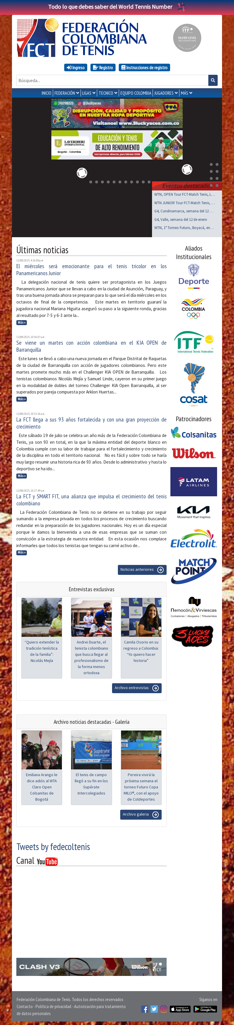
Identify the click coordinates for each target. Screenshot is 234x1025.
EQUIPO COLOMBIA (136, 93)
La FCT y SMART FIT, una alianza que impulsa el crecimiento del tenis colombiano (91, 498)
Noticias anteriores (142, 568)
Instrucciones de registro (144, 67)
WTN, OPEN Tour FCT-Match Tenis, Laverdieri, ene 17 (184, 193)
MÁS (184, 93)
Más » (22, 321)
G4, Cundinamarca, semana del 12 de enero (184, 209)
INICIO (46, 93)
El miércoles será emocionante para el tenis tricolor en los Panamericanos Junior (91, 268)
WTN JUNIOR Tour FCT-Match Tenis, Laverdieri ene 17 (184, 201)
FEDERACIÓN (65, 93)
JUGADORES (164, 93)
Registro (103, 67)
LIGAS (86, 93)
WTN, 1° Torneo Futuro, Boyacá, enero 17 (184, 226)
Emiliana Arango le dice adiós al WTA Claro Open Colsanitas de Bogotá (41, 786)
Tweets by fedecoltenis (53, 845)
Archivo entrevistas (137, 687)
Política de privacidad (53, 1005)
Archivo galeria (141, 813)
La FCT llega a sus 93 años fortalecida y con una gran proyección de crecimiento (91, 421)
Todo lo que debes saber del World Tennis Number (117, 6)
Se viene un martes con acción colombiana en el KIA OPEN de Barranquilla (91, 345)
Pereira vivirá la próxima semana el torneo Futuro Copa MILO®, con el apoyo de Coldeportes (141, 786)
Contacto (25, 1005)
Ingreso (76, 67)
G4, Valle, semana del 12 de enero (180, 218)
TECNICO (106, 93)
